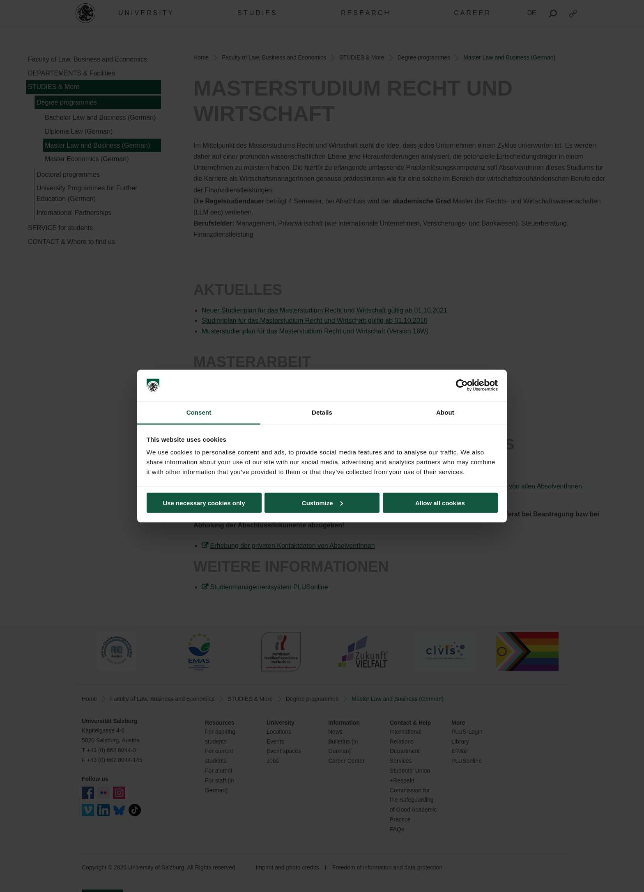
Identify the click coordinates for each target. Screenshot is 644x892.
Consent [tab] (199, 412)
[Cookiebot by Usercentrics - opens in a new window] (462, 385)
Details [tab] (322, 412)
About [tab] (445, 412)
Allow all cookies (440, 502)
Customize (322, 502)
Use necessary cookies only (204, 502)
